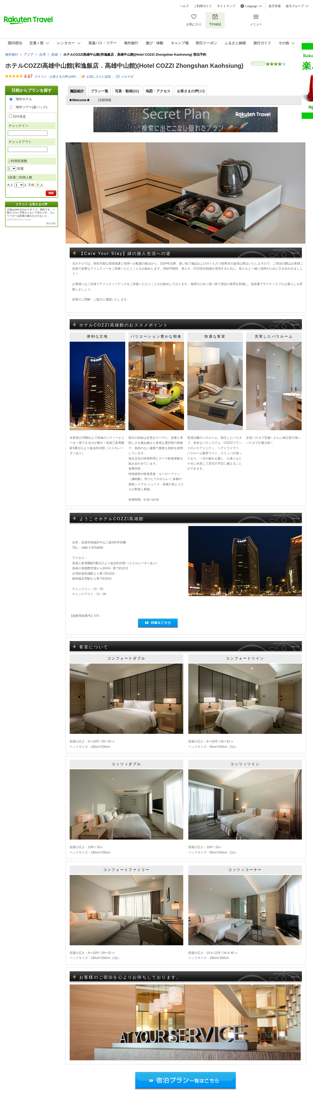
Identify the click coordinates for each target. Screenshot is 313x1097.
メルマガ (127, 76)
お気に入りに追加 (99, 76)
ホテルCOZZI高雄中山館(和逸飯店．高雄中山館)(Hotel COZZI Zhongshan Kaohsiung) (124, 65)
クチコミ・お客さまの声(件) (55, 76)
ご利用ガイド (203, 6)
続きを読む (51, 223)
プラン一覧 (99, 91)
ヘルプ (184, 6)
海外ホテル (24, 99)
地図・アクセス (158, 91)
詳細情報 (104, 100)
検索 (51, 193)
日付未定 (19, 116)
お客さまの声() (191, 91)
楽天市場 (275, 6)
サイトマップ (226, 6)
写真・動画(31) (127, 91)
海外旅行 (11, 54)
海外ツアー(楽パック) (31, 107)
